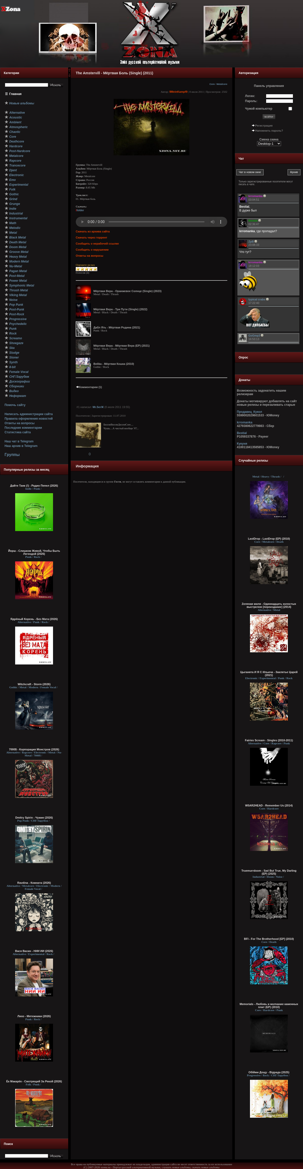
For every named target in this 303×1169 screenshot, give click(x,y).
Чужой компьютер (258, 108)
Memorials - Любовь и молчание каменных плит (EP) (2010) (269, 1006)
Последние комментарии (23, 428)
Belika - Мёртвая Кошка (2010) (113, 363)
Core (212, 84)
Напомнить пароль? (269, 130)
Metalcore (221, 84)
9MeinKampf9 (178, 91)
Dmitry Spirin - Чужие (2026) (34, 817)
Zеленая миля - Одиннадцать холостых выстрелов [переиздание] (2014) (269, 605)
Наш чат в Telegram (19, 441)
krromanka (244, 422)
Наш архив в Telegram (21, 446)
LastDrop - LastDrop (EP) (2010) (269, 538)
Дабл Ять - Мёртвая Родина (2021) (116, 327)
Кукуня (242, 443)
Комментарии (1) (89, 387)
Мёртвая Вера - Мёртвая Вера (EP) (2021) (121, 345)
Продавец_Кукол (249, 412)
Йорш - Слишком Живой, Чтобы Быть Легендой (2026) (34, 552)
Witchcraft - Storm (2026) (34, 684)
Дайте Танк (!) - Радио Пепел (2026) (34, 485)
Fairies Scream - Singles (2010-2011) (269, 740)
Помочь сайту (15, 405)
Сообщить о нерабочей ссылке (97, 243)
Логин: (250, 96)
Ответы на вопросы (20, 423)
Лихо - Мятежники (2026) (34, 1016)
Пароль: (251, 101)
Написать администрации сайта (29, 414)
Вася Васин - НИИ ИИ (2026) (34, 950)
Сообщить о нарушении (92, 249)
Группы (12, 454)
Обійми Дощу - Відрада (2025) (268, 1072)
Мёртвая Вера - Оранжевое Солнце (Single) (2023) (127, 291)
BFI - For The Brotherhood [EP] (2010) (269, 938)
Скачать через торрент (91, 237)
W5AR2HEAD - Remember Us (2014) (269, 805)
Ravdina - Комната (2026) (34, 882)
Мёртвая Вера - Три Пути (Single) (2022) (120, 309)
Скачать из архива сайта (93, 231)
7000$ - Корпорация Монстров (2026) (34, 749)
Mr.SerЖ (98, 407)
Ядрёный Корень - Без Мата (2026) (34, 619)
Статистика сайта (18, 432)
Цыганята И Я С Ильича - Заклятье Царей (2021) (269, 674)
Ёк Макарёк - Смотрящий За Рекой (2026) (34, 1081)
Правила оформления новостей (29, 418)
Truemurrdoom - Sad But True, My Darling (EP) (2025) (268, 872)
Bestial (242, 433)
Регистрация (264, 125)
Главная (15, 94)
